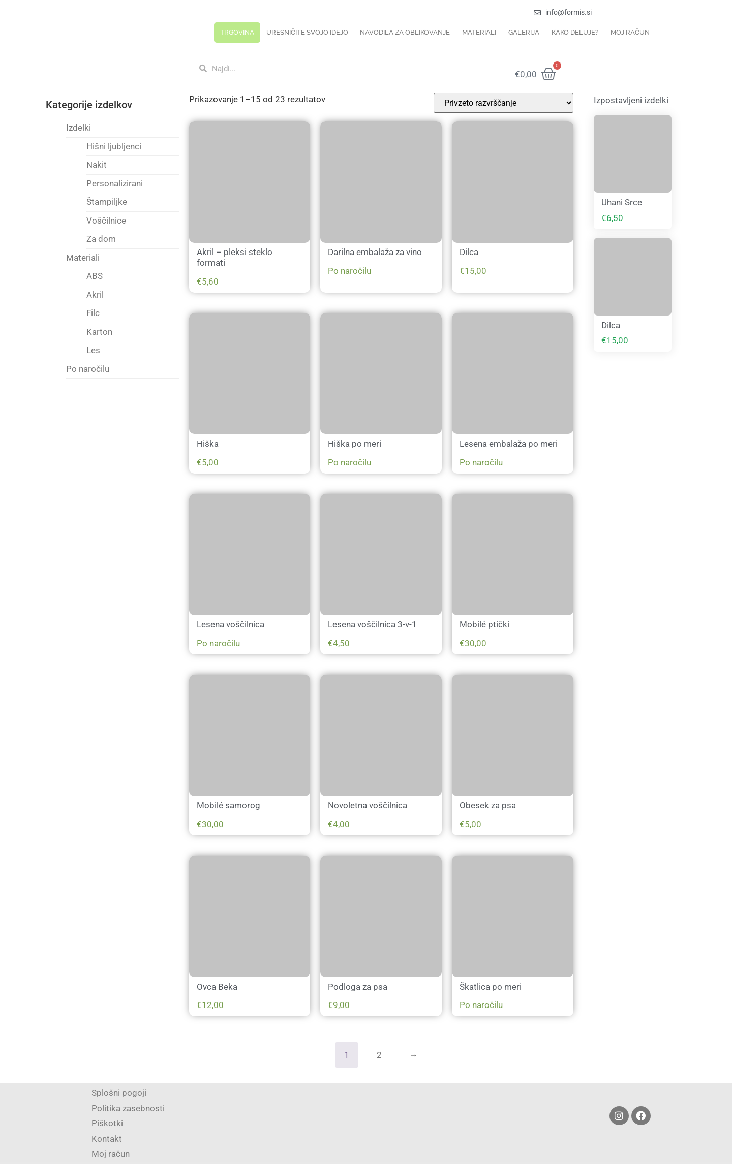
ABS (94, 276)
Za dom (101, 239)
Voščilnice (106, 220)
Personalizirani (114, 183)
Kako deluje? (575, 32)
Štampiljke (106, 202)
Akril (95, 295)
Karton (99, 332)
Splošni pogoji (119, 1093)
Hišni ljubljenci (113, 146)
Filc (93, 313)
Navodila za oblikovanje (405, 32)
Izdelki (78, 127)
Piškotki (107, 1123)
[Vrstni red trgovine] (503, 103)
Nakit (96, 165)
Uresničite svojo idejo (307, 32)
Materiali (479, 32)
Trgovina (237, 32)
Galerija (523, 32)
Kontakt (107, 1139)
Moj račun (630, 32)
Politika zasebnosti (128, 1108)
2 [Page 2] (379, 1055)
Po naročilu (87, 369)
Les (93, 350)
